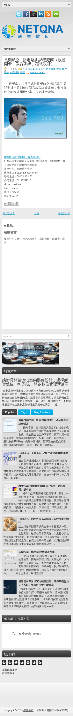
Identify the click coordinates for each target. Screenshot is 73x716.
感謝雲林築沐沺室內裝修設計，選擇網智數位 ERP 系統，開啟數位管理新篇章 (35, 382)
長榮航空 (40, 68)
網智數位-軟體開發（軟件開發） (22, 157)
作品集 (31, 68)
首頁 (36, 213)
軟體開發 (14, 72)
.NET (24, 68)
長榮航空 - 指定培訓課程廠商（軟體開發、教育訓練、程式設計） (35, 61)
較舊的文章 (64, 213)
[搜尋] (40, 633)
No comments (37, 72)
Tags (24, 412)
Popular (9, 412)
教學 (58, 68)
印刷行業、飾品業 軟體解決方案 (36, 552)
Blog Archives (42, 412)
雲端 (22, 72)
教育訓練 (50, 68)
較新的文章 (9, 213)
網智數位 (28, 710)
